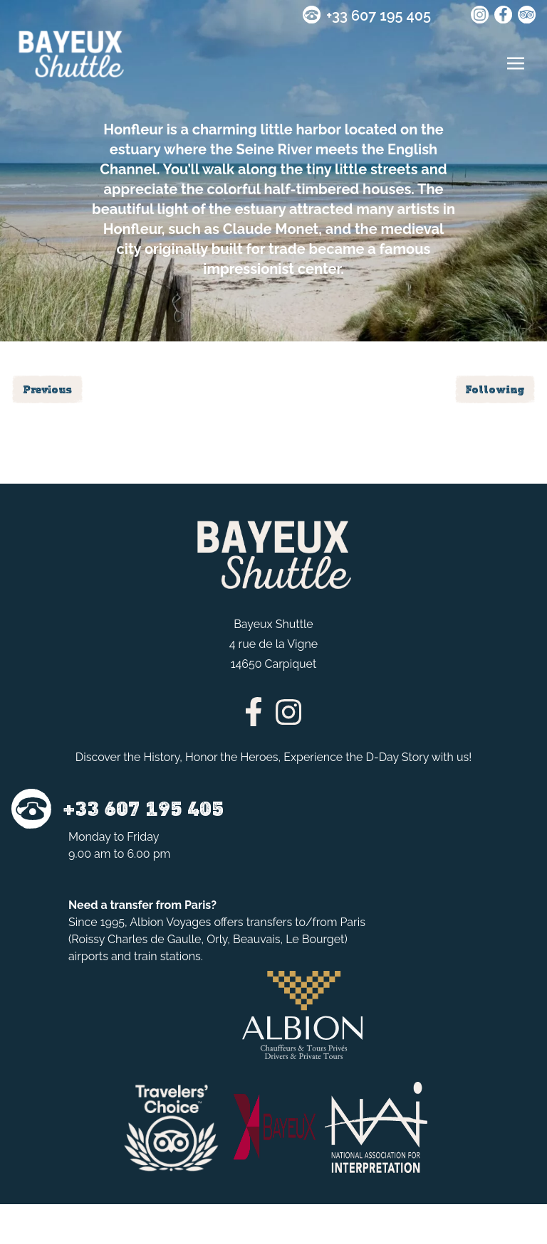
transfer (131, 905)
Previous (47, 389)
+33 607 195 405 (378, 15)
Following (495, 389)
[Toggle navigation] (515, 63)
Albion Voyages (170, 922)
